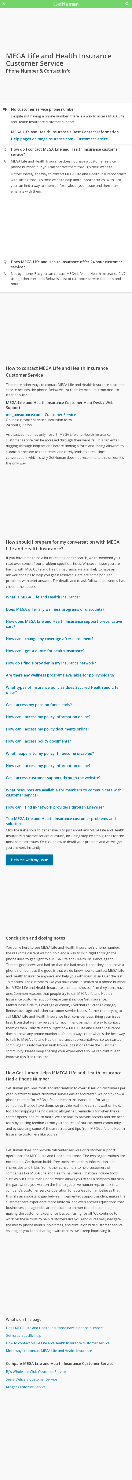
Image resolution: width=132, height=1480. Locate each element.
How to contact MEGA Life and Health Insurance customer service (58, 1343)
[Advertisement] (66, 225)
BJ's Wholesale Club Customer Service (36, 1371)
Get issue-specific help (23, 1335)
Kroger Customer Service (26, 1387)
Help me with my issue (29, 859)
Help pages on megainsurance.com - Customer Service (59, 138)
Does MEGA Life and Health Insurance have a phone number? (55, 1328)
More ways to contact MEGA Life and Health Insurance (49, 1350)
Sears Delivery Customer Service (31, 1379)
